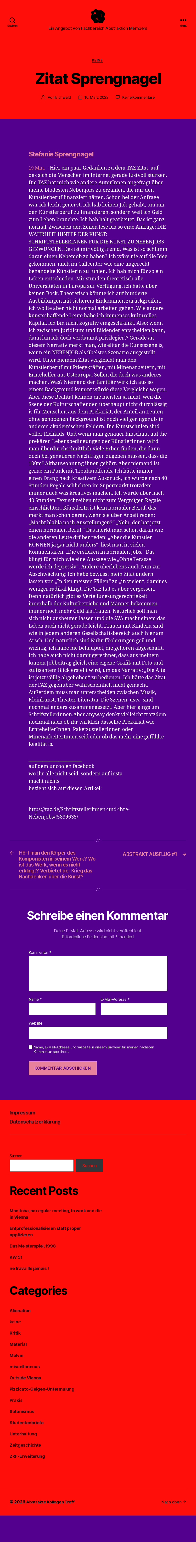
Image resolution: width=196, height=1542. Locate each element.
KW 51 (16, 1283)
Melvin (16, 1382)
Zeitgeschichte (25, 1471)
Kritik (15, 1359)
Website (35, 1049)
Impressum (24, 1139)
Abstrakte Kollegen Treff (51, 1528)
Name (35, 1026)
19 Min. (37, 176)
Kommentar (40, 979)
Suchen (16, 1182)
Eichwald (62, 105)
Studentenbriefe (27, 1449)
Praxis (16, 1426)
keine (98, 68)
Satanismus (22, 1438)
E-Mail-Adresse (115, 1026)
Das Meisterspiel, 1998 (33, 1272)
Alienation (20, 1337)
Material (18, 1370)
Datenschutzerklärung (39, 1148)
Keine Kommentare (139, 105)
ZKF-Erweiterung (27, 1482)
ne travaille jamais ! (29, 1295)
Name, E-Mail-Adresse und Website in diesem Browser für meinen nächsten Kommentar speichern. (94, 1076)
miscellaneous (25, 1393)
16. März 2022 (96, 105)
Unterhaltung (23, 1460)
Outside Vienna (25, 1404)
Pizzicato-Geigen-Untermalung (42, 1415)
